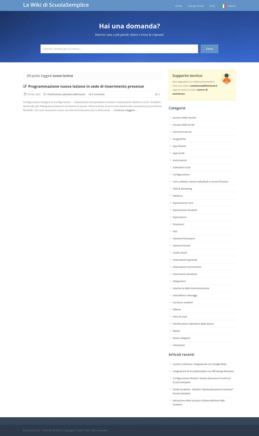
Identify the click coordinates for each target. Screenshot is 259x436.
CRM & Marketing (182, 188)
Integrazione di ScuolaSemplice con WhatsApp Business (203, 371)
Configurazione (181, 174)
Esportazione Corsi (183, 203)
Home (178, 5)
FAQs (212, 5)
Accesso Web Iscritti (183, 124)
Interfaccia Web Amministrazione (191, 288)
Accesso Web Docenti (184, 117)
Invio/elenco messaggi (185, 295)
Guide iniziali (180, 252)
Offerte (177, 309)
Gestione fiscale (181, 245)
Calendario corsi (182, 167)
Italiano (232, 5)
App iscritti (178, 153)
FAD (175, 231)
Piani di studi (180, 316)
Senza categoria (181, 338)
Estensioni (178, 224)
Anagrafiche (179, 139)
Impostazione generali (185, 259)
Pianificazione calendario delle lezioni (66, 94)
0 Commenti (98, 94)
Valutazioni (179, 345)
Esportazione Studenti (185, 210)
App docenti (179, 146)
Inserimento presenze (185, 274)
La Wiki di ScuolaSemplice (56, 4)
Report (176, 330)
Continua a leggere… (125, 110)
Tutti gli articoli (196, 5)
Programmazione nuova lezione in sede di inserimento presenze (83, 86)
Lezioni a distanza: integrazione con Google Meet (199, 364)
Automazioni (180, 160)
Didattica (178, 195)
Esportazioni (179, 217)
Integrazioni (179, 281)
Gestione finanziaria (184, 238)
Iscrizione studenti (183, 302)
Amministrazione (182, 131)
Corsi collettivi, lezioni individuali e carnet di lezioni (200, 181)
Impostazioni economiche (187, 266)
